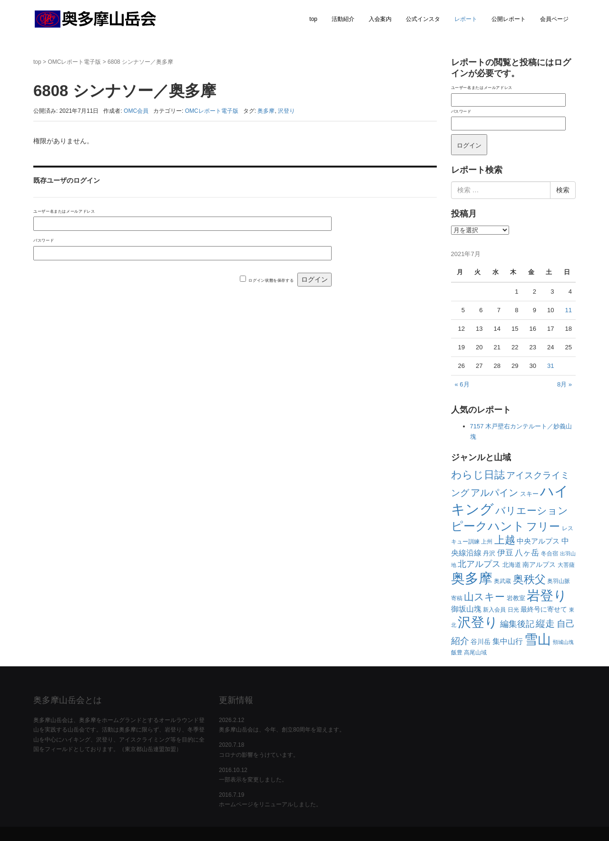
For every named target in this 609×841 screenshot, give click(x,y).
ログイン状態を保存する (271, 280)
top (313, 19)
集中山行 (507, 641)
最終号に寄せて (544, 609)
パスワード (43, 240)
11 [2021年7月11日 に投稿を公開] (568, 310)
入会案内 (380, 19)
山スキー (484, 596)
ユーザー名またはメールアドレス (64, 211)
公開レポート (508, 19)
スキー (529, 493)
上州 (486, 541)
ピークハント (488, 526)
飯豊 (456, 652)
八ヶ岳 (527, 552)
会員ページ (554, 19)
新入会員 (494, 609)
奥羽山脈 (558, 581)
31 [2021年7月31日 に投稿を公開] (550, 365)
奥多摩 (266, 111)
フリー (543, 526)
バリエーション (531, 510)
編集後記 (517, 624)
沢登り (286, 111)
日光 (513, 609)
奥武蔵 (502, 581)
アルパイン (494, 492)
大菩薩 (566, 565)
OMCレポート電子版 (74, 62)
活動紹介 (343, 19)
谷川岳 (481, 641)
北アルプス (479, 564)
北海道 (511, 564)
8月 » (564, 384)
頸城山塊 (563, 642)
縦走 (545, 623)
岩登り (547, 595)
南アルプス (539, 564)
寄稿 (456, 598)
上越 (504, 540)
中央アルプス (538, 541)
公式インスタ (423, 19)
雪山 (537, 639)
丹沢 (489, 553)
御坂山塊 (466, 609)
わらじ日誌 (478, 475)
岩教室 (516, 598)
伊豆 (505, 552)
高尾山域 (475, 652)
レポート (465, 19)
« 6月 (462, 384)
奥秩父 (529, 579)
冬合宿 (549, 553)
